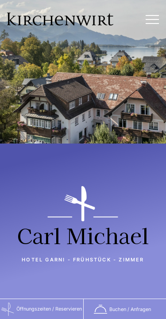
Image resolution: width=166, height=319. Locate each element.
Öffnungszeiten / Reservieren (49, 309)
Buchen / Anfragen (130, 309)
